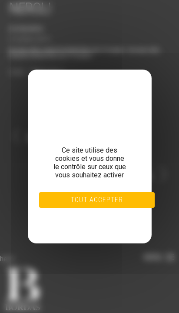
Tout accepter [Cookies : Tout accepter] (96, 200)
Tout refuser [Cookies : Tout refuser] (79, 214)
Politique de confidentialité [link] (79, 225)
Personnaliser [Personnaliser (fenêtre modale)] (79, 220)
